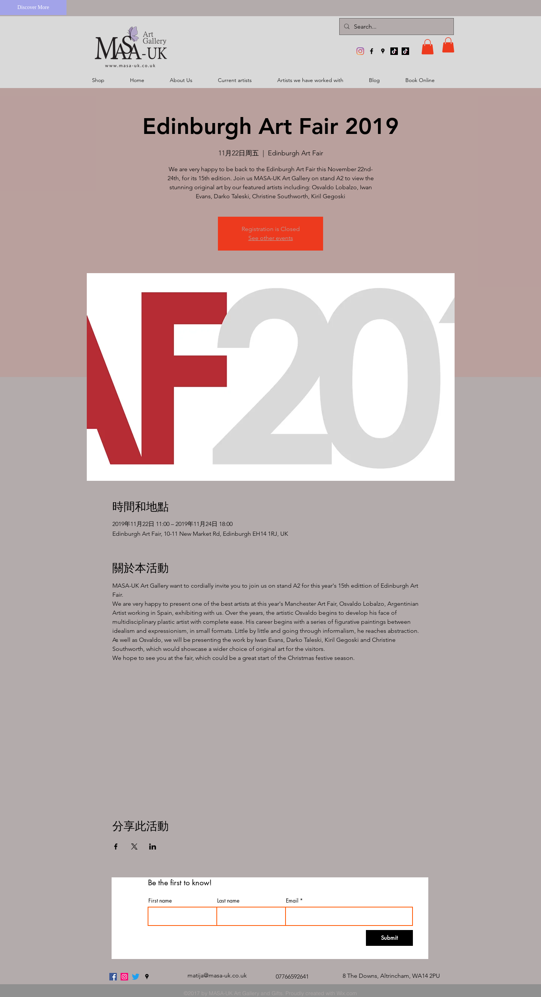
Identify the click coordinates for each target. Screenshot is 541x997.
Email (292, 900)
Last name (228, 900)
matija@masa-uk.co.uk (217, 975)
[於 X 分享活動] (134, 846)
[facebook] (371, 51)
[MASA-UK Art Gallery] (360, 51)
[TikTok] (394, 51)
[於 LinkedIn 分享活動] (152, 846)
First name (160, 900)
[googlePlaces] (383, 51)
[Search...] (396, 26)
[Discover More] (33, 7)
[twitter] (135, 976)
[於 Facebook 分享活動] (115, 846)
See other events (270, 238)
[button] (427, 47)
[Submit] (389, 938)
